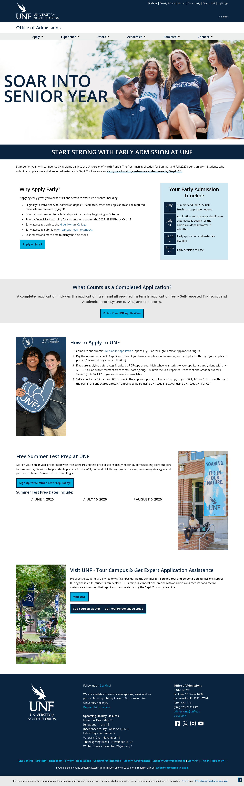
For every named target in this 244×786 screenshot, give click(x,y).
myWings (223, 3)
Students (152, 3)
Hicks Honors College (73, 224)
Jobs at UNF (219, 760)
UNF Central (25, 760)
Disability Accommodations (168, 760)
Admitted (170, 37)
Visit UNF (79, 597)
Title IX (205, 760)
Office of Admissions (38, 27)
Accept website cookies (213, 780)
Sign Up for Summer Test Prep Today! (45, 483)
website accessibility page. (172, 767)
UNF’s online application (118, 351)
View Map (180, 716)
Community (194, 3)
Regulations (83, 760)
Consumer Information (107, 760)
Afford (101, 37)
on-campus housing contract (75, 229)
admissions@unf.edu (187, 711)
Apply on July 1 (32, 244)
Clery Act (193, 760)
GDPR (196, 780)
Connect (203, 37)
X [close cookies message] (240, 780)
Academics (134, 37)
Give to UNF (209, 3)
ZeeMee (105, 685)
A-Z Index (223, 16)
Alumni (181, 3)
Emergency (56, 760)
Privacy (185, 780)
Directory (41, 760)
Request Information (96, 707)
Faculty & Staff (167, 3)
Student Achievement (137, 760)
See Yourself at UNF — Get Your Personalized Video (108, 608)
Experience (68, 37)
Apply (36, 37)
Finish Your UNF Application (122, 313)
